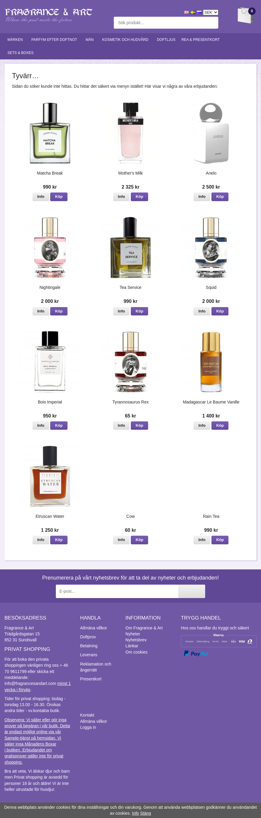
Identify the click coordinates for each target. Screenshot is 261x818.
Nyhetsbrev (136, 639)
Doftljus (166, 40)
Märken (16, 40)
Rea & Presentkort (201, 40)
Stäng (145, 813)
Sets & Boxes (21, 53)
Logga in (88, 727)
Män (91, 40)
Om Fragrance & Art (143, 628)
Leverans (88, 654)
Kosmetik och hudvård (126, 40)
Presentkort (91, 679)
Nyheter (132, 633)
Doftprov (88, 636)
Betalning (88, 645)
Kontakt (87, 715)
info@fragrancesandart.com (30, 683)
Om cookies (136, 652)
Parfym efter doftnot (55, 40)
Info (40, 196)
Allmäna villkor (93, 628)
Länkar (131, 645)
